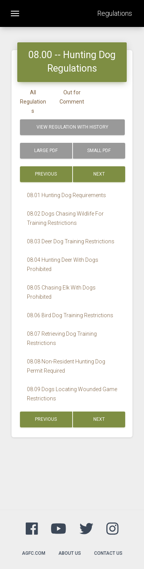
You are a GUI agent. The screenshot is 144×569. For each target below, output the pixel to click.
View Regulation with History (72, 127)
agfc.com (33, 553)
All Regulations (33, 101)
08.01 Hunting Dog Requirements (66, 195)
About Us (69, 553)
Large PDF (46, 150)
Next (98, 174)
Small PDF (99, 150)
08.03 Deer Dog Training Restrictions (70, 241)
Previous (46, 174)
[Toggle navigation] (15, 13)
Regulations (114, 13)
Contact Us (108, 553)
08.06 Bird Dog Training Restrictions (70, 315)
